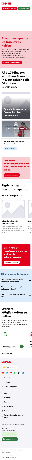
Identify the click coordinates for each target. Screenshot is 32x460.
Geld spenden (24, 8)
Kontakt (6, 398)
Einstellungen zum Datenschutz (10, 455)
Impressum (5, 450)
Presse (5, 402)
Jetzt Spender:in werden (11, 62)
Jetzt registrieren (11, 175)
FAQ (5, 393)
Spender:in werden (9, 8)
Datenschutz (21, 450)
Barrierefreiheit (6, 452)
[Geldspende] (22, 346)
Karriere (6, 411)
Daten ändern (8, 406)
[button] (16, 280)
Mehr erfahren (10, 148)
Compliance (13, 450)
